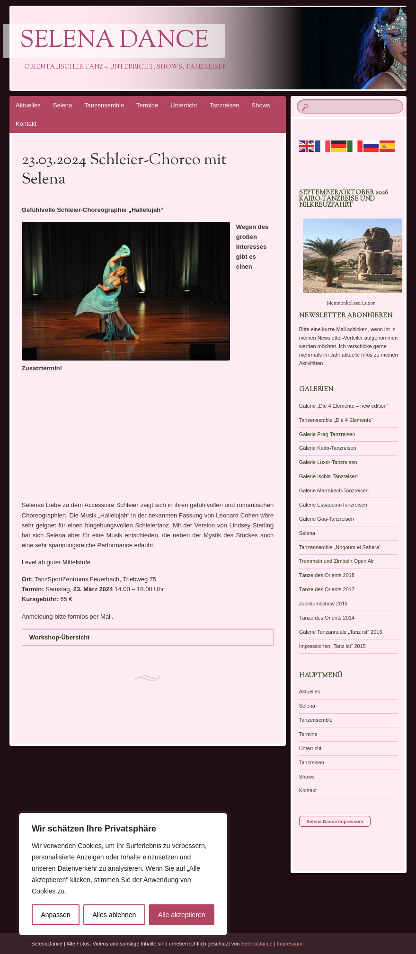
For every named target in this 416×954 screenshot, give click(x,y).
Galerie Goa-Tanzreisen (326, 519)
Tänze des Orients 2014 (326, 618)
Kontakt (26, 123)
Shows (261, 105)
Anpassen (55, 915)
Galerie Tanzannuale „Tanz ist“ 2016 (340, 632)
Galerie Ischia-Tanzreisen (328, 476)
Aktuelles (28, 105)
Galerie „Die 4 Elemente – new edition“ (344, 406)
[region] (123, 874)
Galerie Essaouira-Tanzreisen (333, 505)
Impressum (289, 943)
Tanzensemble (104, 105)
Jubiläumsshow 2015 (323, 603)
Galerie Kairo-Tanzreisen (327, 448)
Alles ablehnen (114, 915)
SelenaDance (257, 943)
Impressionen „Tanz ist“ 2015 (332, 646)
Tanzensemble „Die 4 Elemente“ (336, 420)
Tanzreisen (224, 105)
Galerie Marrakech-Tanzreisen (334, 490)
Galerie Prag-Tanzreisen (327, 434)
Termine (147, 105)
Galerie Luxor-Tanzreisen (328, 462)
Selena (62, 105)
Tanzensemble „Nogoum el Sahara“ (340, 547)
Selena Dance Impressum (335, 821)
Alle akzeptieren (181, 915)
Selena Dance (114, 41)
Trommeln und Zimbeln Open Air (336, 561)
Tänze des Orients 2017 (326, 589)
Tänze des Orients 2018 (326, 575)
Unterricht (183, 105)
